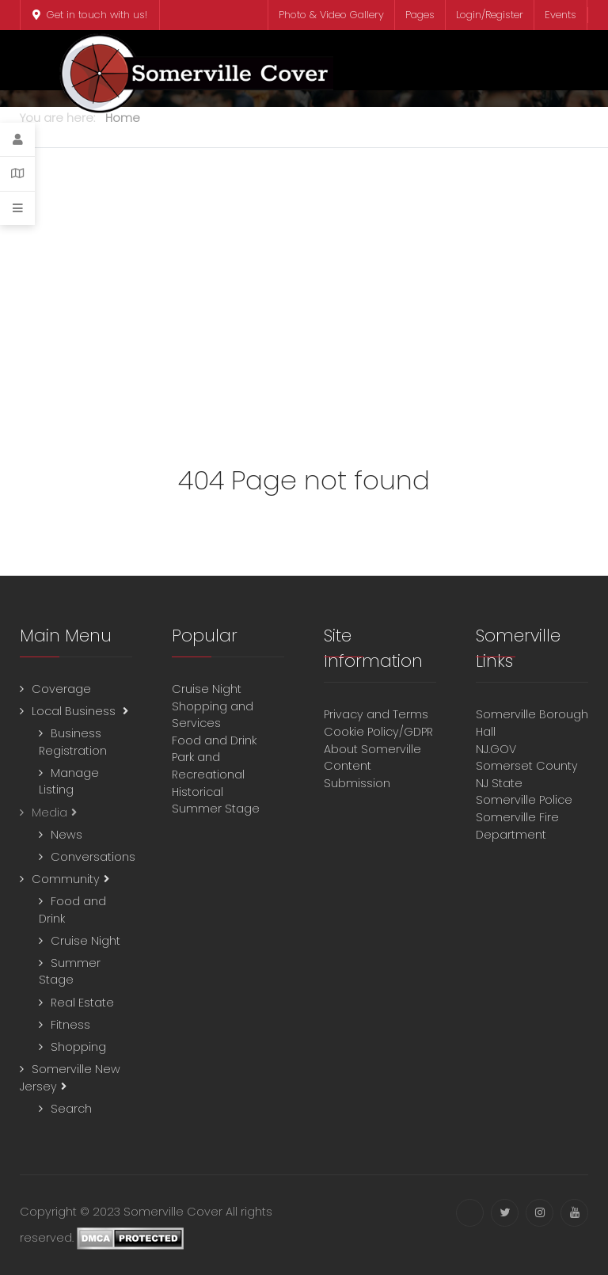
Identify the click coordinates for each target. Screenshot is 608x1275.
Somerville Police (524, 800)
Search (71, 1109)
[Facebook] (470, 1213)
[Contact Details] (17, 174)
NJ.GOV (496, 749)
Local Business (75, 711)
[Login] (17, 140)
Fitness (70, 1025)
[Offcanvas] (17, 208)
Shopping (78, 1047)
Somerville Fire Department (517, 826)
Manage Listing (69, 781)
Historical (199, 792)
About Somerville (376, 749)
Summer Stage (70, 971)
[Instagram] (539, 1213)
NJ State (499, 783)
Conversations (93, 857)
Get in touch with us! (89, 14)
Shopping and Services (212, 715)
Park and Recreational (210, 765)
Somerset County (527, 766)
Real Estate (82, 1002)
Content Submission (357, 774)
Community (66, 879)
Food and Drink (216, 740)
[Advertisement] (304, 298)
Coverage (61, 689)
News (66, 835)
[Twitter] (505, 1213)
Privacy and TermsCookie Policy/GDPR (378, 723)
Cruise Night (85, 941)
